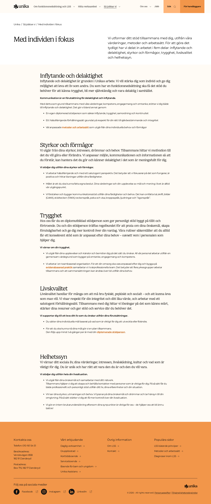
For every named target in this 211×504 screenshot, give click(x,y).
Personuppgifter (162, 492)
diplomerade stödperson (111, 332)
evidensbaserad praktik (59, 267)
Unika (17, 24)
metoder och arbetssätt (75, 127)
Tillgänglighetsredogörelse (184, 492)
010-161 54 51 (29, 445)
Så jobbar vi (29, 24)
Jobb (156, 6)
